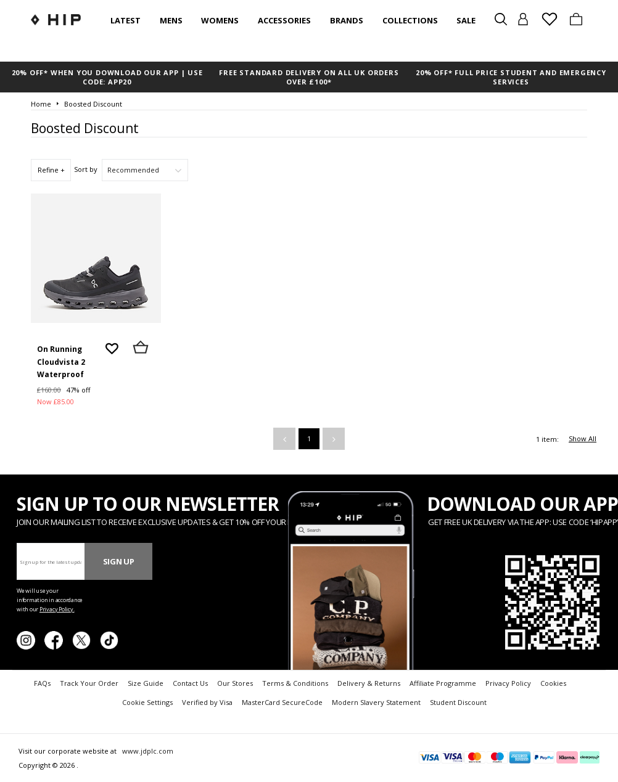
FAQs (42, 683)
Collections (410, 20)
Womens (220, 20)
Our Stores (235, 683)
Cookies (553, 683)
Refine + (51, 169)
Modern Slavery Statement (376, 702)
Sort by (85, 169)
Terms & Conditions (295, 683)
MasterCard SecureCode (282, 702)
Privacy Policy (508, 683)
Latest (125, 20)
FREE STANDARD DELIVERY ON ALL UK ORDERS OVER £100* (308, 77)
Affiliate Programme (443, 683)
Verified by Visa (207, 702)
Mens (171, 20)
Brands (346, 20)
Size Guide (145, 683)
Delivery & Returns (368, 683)
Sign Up (118, 561)
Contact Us (190, 683)
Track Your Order (89, 683)
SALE (466, 20)
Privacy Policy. (57, 609)
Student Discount (458, 702)
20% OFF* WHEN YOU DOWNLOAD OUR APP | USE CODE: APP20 (107, 77)
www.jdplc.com (146, 751)
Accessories (284, 20)
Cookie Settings (147, 702)
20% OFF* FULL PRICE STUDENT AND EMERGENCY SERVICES (511, 77)
